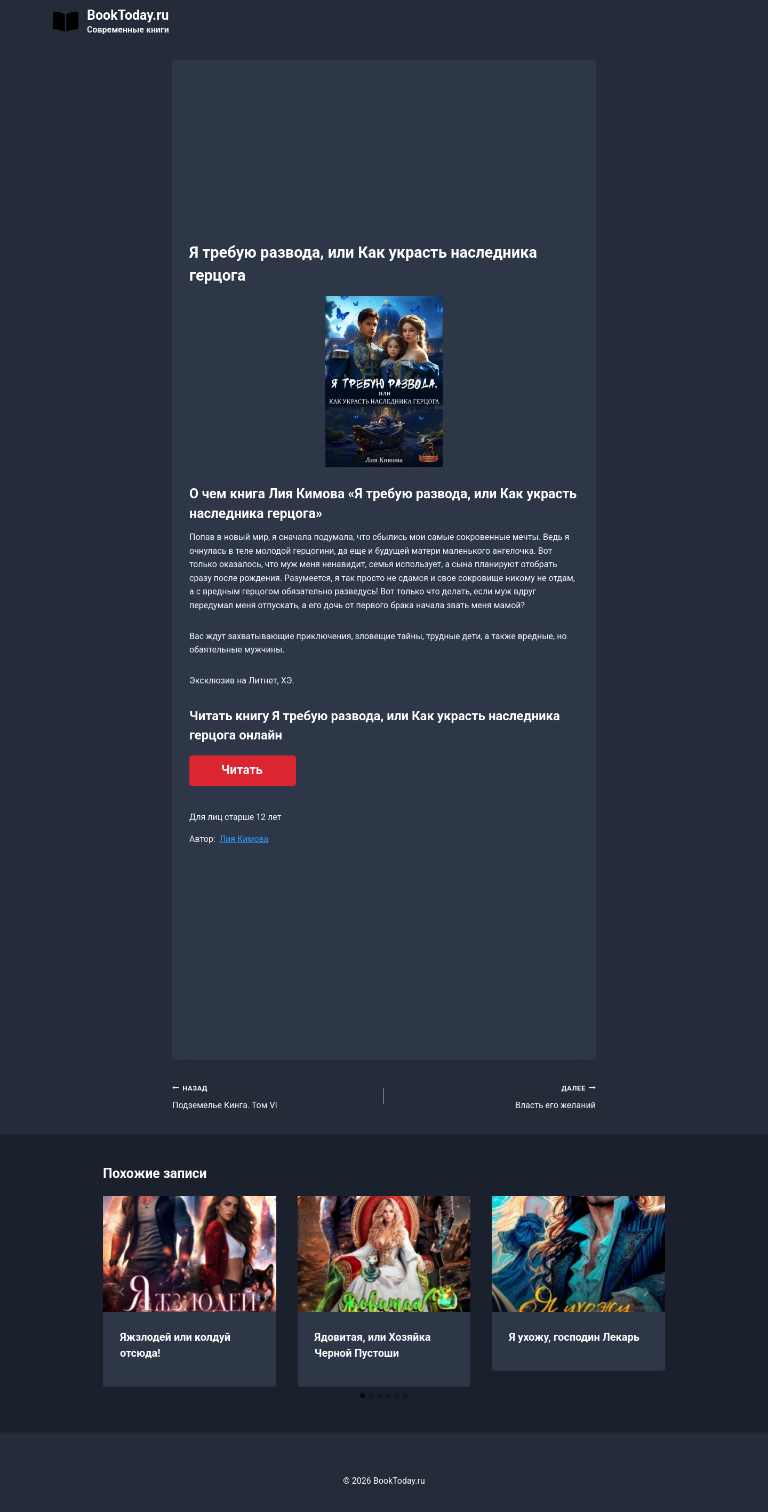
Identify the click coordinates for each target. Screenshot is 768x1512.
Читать (241, 770)
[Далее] (645, 1291)
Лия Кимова (244, 839)
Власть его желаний (494, 1096)
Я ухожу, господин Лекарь (574, 1337)
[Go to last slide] (122, 1291)
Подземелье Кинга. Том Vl (273, 1096)
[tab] (362, 1395)
